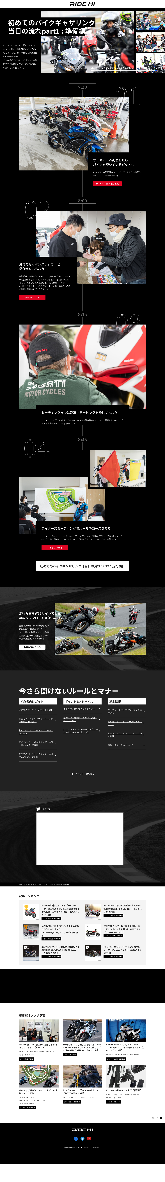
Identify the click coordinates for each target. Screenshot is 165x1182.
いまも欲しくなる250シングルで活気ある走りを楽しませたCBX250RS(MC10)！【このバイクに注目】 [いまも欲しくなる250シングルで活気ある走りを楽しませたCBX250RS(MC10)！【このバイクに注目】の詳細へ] (60, 930)
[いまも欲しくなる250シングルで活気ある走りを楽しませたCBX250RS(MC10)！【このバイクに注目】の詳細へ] (31, 932)
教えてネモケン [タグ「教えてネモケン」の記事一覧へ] (70, 1097)
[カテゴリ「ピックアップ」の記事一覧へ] (27, 1107)
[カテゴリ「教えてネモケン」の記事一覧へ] (72, 1102)
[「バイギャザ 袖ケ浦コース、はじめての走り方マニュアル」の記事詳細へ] (39, 1080)
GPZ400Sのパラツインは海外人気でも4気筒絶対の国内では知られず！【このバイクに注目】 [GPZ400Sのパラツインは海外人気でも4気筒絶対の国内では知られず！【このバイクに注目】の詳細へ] (123, 908)
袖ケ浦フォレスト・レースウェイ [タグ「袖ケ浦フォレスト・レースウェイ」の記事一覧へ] (33, 1101)
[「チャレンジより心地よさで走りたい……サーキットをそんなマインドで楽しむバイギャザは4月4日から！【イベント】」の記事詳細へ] (82, 1035)
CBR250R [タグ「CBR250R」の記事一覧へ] (135, 1055)
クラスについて (32, 297)
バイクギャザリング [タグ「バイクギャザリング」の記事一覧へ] (27, 1097)
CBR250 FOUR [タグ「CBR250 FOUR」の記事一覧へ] (122, 1055)
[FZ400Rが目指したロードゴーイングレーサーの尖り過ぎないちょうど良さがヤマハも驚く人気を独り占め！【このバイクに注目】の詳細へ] (31, 912)
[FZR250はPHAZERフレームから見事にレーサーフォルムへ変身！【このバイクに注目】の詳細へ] (93, 953)
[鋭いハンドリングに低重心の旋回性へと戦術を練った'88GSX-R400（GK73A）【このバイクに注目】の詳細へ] (31, 953)
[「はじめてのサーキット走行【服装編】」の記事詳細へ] (126, 1078)
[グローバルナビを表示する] (4, 4)
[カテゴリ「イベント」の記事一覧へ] (26, 1059)
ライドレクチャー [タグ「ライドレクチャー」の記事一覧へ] (27, 1055)
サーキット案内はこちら (107, 183)
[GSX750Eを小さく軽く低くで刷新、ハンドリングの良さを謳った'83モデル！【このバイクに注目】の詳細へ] (93, 932)
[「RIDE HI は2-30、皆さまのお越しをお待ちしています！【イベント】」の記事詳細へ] (39, 1034)
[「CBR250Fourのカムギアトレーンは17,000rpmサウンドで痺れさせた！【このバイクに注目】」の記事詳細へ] (126, 1035)
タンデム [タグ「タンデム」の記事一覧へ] (82, 1097)
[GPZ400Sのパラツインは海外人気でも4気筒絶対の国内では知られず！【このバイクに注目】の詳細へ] (93, 912)
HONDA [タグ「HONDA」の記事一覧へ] (110, 1055)
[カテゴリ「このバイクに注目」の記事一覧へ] (51, 918)
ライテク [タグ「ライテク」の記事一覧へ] (91, 1097)
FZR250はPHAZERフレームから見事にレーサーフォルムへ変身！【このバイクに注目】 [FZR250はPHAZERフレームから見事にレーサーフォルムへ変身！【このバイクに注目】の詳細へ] (122, 949)
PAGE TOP (155, 1118)
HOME (20, 885)
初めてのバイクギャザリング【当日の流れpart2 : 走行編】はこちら (123, 68)
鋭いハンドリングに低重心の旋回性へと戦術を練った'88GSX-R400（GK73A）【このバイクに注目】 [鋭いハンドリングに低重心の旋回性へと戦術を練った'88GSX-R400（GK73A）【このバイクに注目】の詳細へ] (60, 949)
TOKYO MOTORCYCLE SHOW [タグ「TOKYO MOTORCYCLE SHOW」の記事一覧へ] (32, 1052)
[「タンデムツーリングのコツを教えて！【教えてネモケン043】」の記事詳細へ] (82, 1080)
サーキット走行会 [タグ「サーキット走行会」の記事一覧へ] (27, 1103)
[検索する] (161, 4)
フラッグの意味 (54, 547)
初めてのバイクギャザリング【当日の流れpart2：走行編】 (82, 566)
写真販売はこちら (32, 647)
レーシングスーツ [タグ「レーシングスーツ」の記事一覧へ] (114, 1098)
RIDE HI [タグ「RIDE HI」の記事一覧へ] (50, 1052)
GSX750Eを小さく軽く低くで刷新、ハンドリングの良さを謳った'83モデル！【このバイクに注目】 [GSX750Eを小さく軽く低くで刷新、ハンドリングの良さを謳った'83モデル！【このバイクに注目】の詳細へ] (122, 929)
